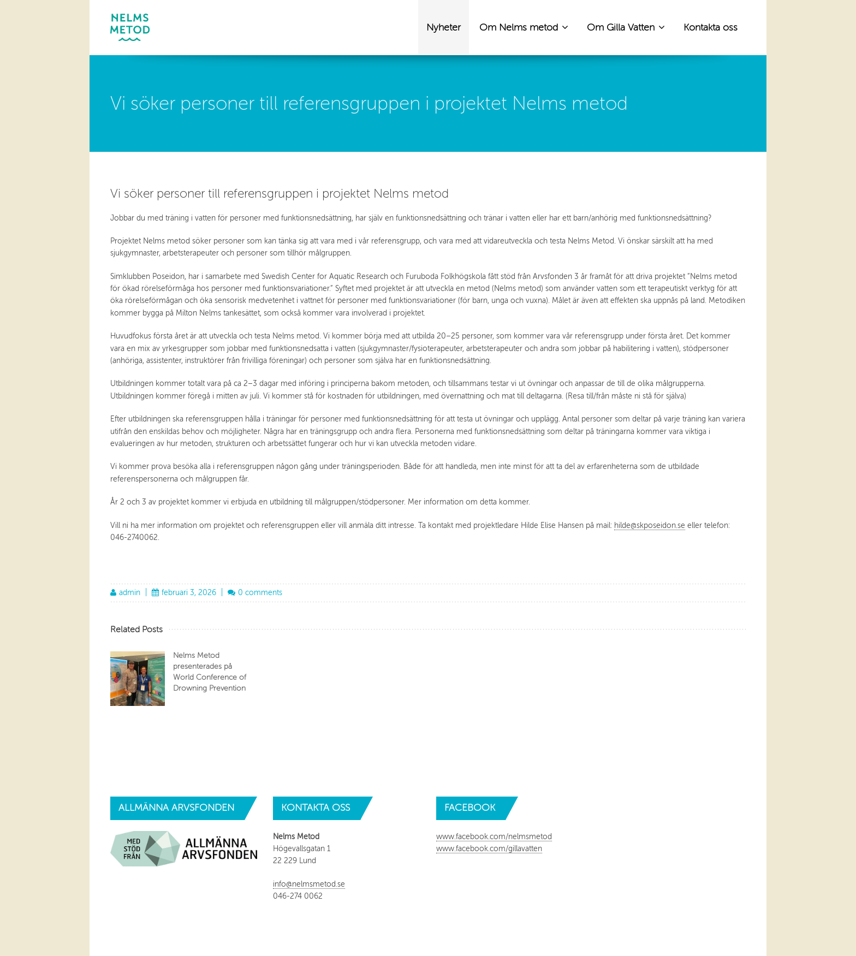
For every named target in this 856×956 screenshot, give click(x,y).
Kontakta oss (710, 27)
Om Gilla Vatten (626, 27)
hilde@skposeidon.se (649, 525)
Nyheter (443, 27)
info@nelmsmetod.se (309, 884)
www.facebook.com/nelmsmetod (494, 837)
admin (129, 593)
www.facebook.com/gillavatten (489, 849)
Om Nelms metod (523, 27)
